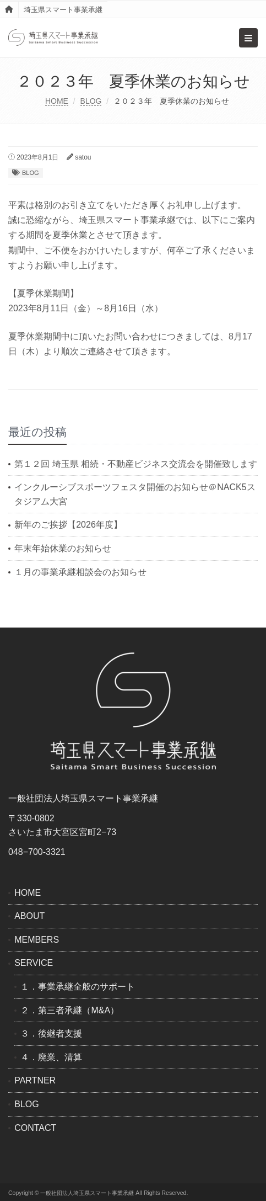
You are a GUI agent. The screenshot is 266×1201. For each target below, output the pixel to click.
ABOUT (29, 916)
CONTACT (35, 1128)
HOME (56, 101)
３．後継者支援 (51, 1033)
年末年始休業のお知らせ (62, 548)
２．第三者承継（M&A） (69, 1010)
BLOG (91, 101)
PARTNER (35, 1080)
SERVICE (33, 963)
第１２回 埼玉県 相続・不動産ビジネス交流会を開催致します (135, 464)
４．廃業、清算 (51, 1057)
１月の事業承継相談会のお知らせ (80, 572)
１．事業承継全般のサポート (77, 986)
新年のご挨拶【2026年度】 (68, 524)
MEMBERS (36, 939)
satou (83, 157)
